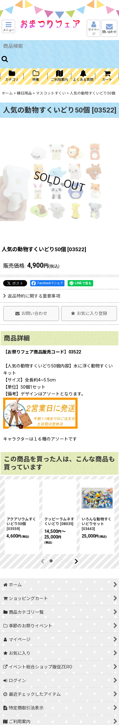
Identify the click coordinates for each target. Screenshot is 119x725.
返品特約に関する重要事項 (31, 295)
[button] (8, 26)
